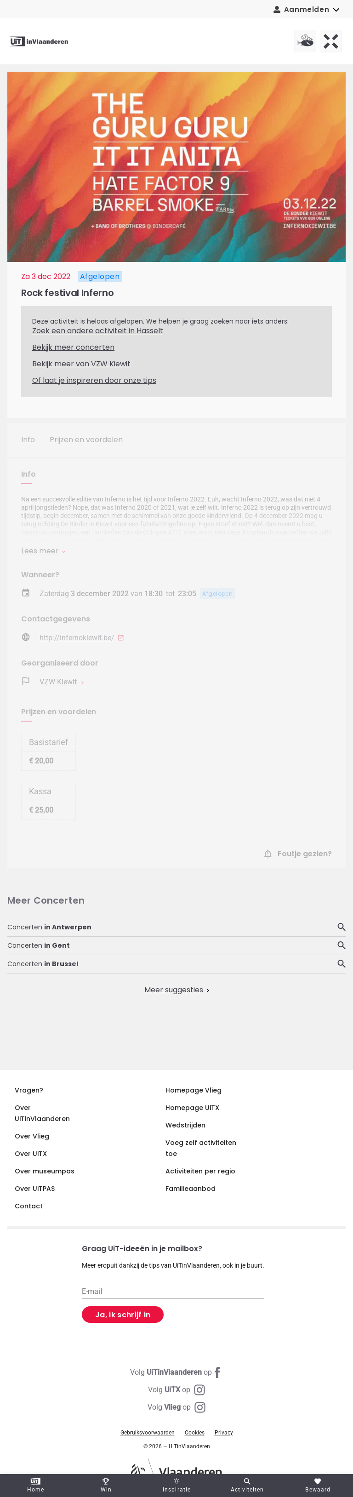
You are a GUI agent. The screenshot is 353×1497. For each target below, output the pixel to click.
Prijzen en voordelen (86, 439)
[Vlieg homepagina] (305, 41)
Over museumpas (44, 1171)
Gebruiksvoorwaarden (147, 1432)
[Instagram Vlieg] (176, 1407)
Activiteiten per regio (200, 1171)
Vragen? (29, 1090)
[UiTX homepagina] (331, 41)
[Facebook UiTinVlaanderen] (176, 1372)
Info (28, 439)
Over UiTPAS (35, 1188)
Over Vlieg (32, 1136)
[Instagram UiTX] (176, 1389)
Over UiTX (31, 1153)
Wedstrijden (185, 1125)
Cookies (195, 1432)
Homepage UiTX (192, 1107)
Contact (29, 1206)
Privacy (224, 1432)
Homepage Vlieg (193, 1090)
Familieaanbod (190, 1188)
